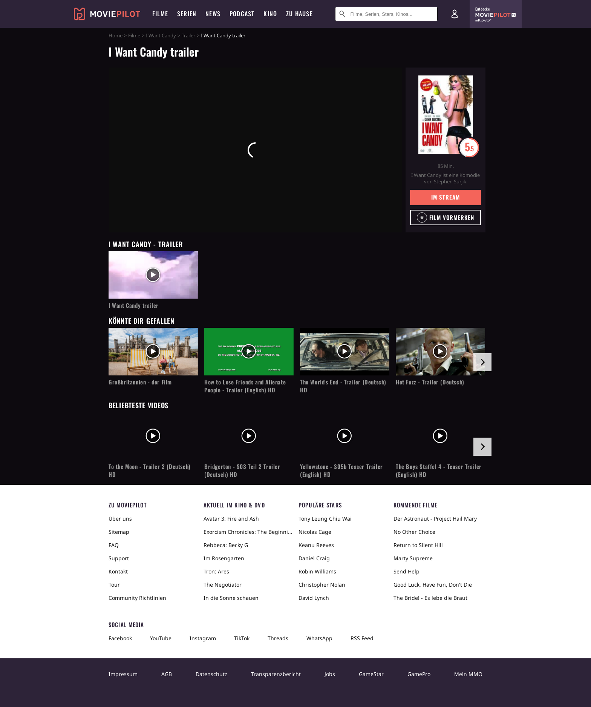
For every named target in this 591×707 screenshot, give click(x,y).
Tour (114, 584)
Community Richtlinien (137, 597)
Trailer (188, 35)
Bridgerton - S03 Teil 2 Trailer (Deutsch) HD (242, 470)
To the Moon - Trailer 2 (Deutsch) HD (150, 470)
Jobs (330, 674)
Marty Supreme (413, 558)
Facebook (120, 638)
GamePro (418, 674)
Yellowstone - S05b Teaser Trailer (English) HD (341, 470)
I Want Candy (161, 35)
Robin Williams (317, 571)
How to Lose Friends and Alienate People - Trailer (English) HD (245, 386)
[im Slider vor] (482, 362)
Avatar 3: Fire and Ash (231, 518)
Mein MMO (468, 674)
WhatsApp (319, 638)
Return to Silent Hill (418, 545)
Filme (134, 35)
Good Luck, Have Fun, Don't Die (432, 584)
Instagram (203, 638)
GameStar (371, 674)
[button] (445, 217)
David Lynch (314, 597)
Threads (278, 638)
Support (119, 558)
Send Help (406, 571)
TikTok (242, 638)
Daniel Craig (314, 558)
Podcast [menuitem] (242, 13)
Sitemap (119, 531)
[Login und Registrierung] (454, 14)
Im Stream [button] (445, 197)
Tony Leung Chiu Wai (325, 518)
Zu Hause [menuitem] (299, 13)
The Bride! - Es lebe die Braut (430, 597)
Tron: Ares (216, 571)
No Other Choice (414, 531)
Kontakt (118, 571)
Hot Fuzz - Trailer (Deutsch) (430, 382)
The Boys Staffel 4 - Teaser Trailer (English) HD (439, 470)
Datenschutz (211, 674)
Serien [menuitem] (186, 13)
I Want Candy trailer (134, 305)
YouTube (160, 638)
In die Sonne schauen (231, 597)
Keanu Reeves (316, 545)
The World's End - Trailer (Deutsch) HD (343, 386)
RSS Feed (362, 638)
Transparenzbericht (276, 674)
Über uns (120, 518)
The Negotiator (223, 584)
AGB (166, 674)
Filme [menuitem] (160, 13)
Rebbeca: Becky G (226, 545)
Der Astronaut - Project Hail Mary (435, 518)
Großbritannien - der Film (140, 382)
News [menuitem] (212, 13)
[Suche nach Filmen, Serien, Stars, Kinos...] (386, 14)
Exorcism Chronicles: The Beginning (248, 531)
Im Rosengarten (224, 558)
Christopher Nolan (322, 584)
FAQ (114, 545)
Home (115, 35)
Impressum (123, 674)
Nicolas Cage (315, 531)
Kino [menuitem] (270, 13)
